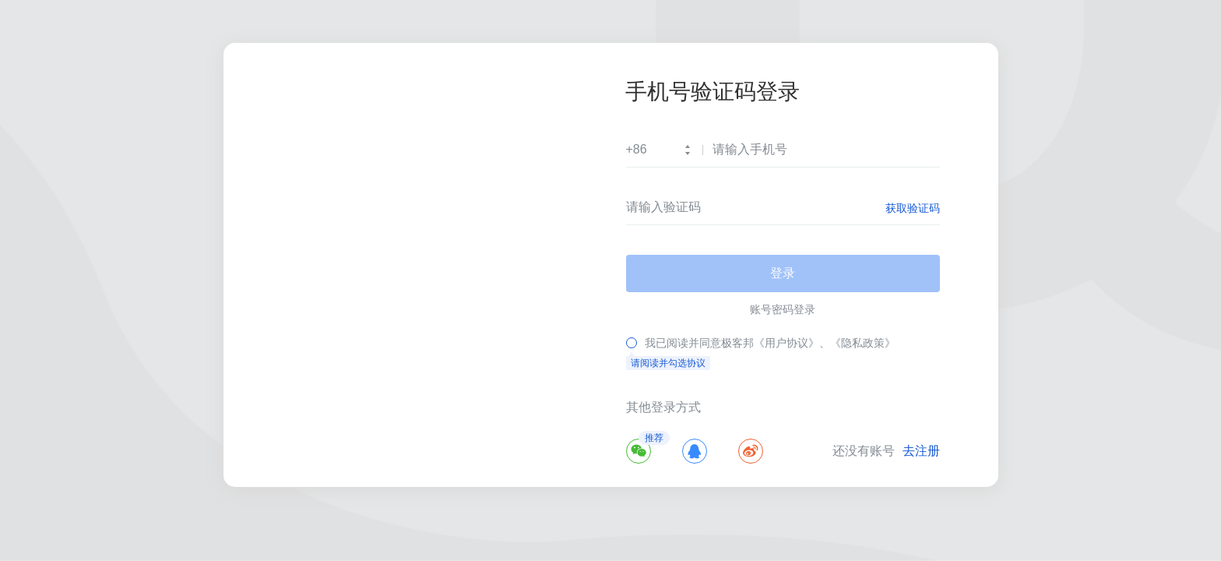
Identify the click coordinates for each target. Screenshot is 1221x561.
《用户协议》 (786, 343)
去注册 (921, 451)
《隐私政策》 (863, 343)
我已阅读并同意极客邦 (699, 343)
